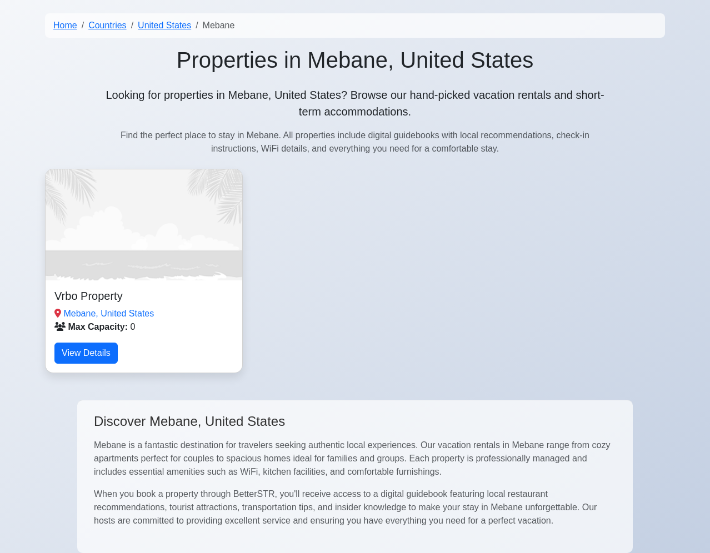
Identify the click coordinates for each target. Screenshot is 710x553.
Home (65, 25)
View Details (86, 353)
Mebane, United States (108, 313)
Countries (107, 25)
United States (164, 25)
